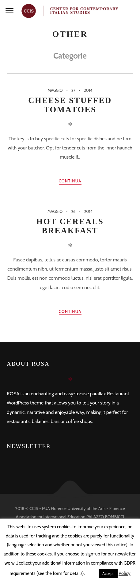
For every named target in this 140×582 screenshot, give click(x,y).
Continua (70, 180)
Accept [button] (108, 573)
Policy (125, 573)
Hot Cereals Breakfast (70, 226)
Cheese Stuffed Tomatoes (70, 105)
